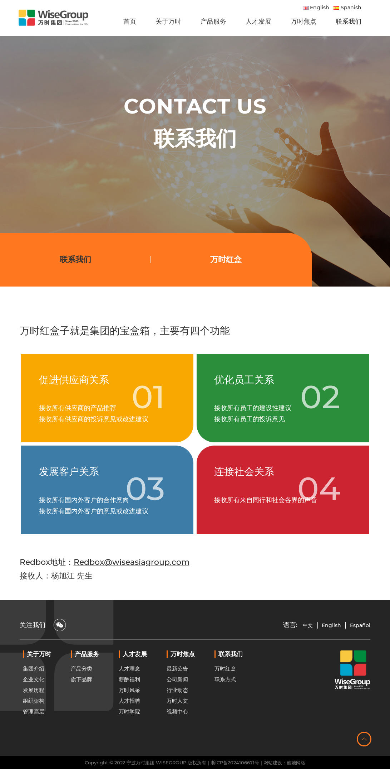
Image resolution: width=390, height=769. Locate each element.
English (316, 7)
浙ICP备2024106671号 (235, 762)
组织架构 (33, 718)
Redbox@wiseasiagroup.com (131, 562)
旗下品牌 (81, 696)
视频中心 (177, 729)
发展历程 (33, 707)
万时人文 (177, 718)
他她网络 (296, 762)
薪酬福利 (129, 696)
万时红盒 (226, 259)
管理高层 (33, 729)
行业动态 (177, 707)
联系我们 (75, 259)
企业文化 (33, 696)
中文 (308, 625)
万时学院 (129, 729)
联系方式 (225, 696)
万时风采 (129, 707)
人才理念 (129, 686)
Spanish (347, 7)
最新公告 (177, 686)
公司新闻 (177, 696)
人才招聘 (129, 718)
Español (360, 625)
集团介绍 (33, 686)
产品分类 (81, 686)
